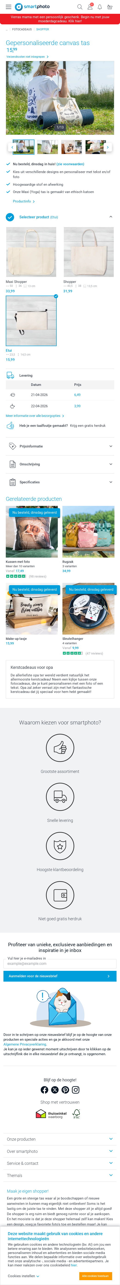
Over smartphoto (22, 1151)
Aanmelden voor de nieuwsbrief (33, 976)
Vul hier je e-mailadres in (27, 959)
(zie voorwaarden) (70, 164)
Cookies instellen (24, 1276)
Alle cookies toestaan (95, 1276)
